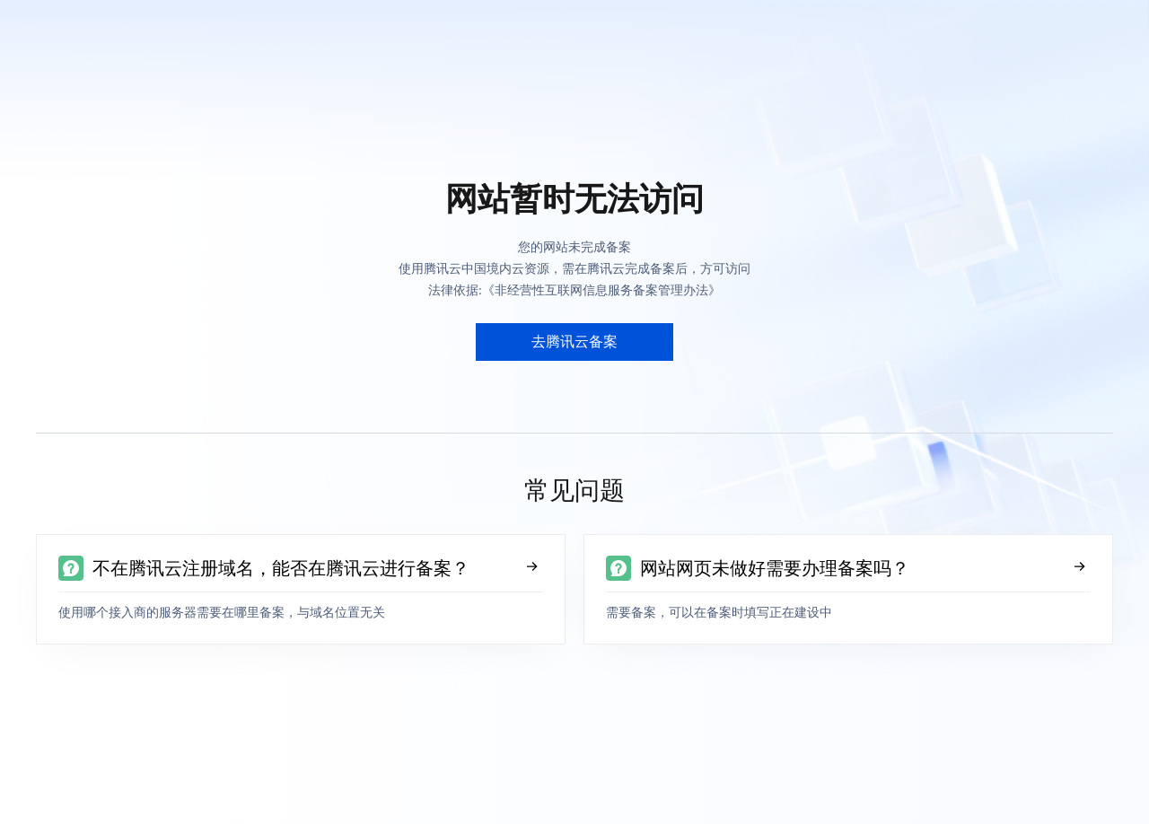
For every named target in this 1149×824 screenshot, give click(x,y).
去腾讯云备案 (574, 341)
